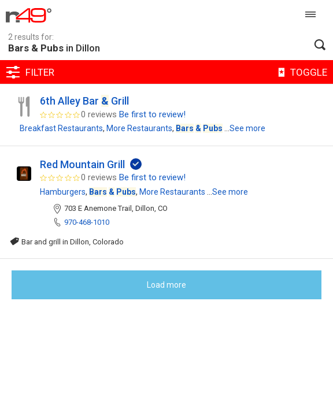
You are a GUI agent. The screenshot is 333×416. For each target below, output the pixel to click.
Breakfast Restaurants (61, 128)
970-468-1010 (86, 222)
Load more (166, 284)
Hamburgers (63, 191)
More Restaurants (139, 128)
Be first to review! (152, 114)
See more (247, 128)
